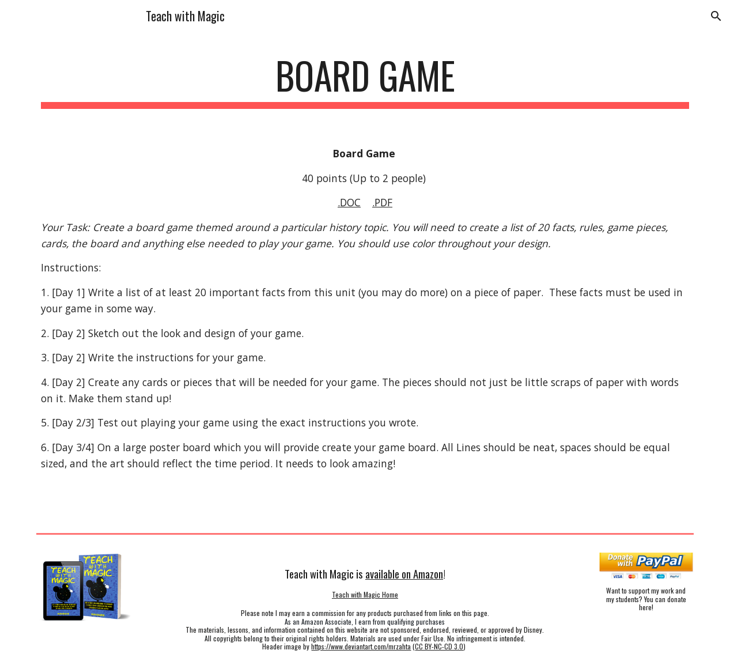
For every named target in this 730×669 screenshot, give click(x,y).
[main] (365, 81)
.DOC (349, 202)
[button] (716, 16)
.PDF (382, 202)
